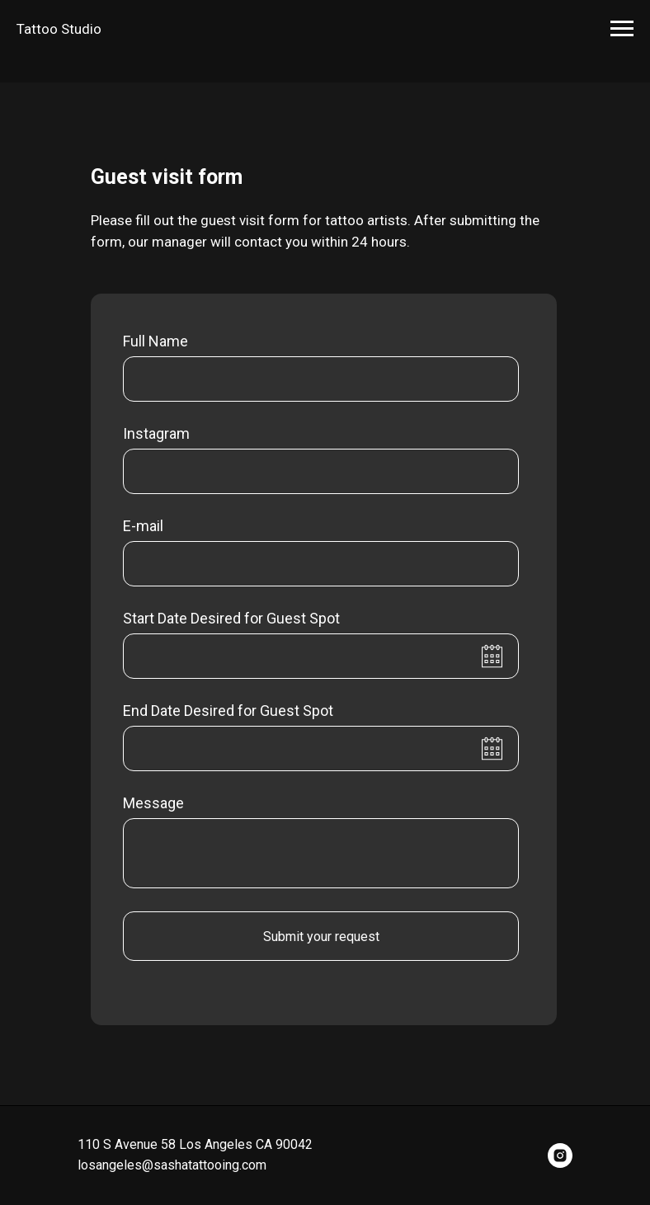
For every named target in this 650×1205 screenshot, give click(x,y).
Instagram (156, 433)
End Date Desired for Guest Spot (228, 710)
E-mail (143, 525)
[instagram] (560, 1155)
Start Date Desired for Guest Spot (231, 618)
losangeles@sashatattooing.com (172, 1165)
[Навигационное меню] (622, 29)
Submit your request (321, 936)
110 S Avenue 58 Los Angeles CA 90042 (195, 1144)
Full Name (155, 341)
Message (153, 803)
